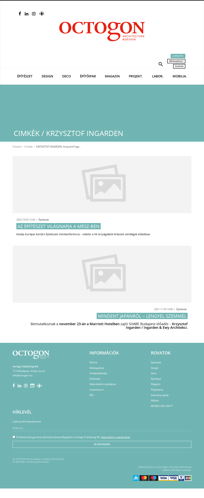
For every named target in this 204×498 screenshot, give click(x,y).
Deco (66, 76)
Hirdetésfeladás (98, 373)
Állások (179, 66)
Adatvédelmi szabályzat (102, 384)
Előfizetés (178, 56)
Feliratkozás (102, 444)
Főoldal (17, 146)
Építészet (25, 76)
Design (47, 76)
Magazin (112, 76)
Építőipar (88, 76)
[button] (161, 64)
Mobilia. (180, 76)
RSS (91, 395)
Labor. (157, 76)
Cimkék (28, 146)
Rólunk (93, 362)
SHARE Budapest (142, 324)
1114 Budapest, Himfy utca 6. (29, 371)
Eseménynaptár (160, 395)
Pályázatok (157, 389)
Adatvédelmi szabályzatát (115, 437)
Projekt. (136, 76)
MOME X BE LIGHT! (161, 406)
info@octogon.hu (22, 375)
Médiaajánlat (176, 61)
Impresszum (96, 389)
